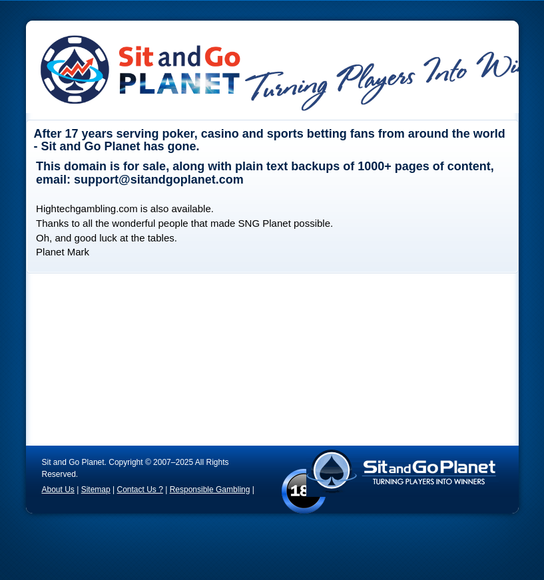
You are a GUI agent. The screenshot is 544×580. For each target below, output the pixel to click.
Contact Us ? (139, 489)
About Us (58, 489)
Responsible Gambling (210, 489)
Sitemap (96, 489)
